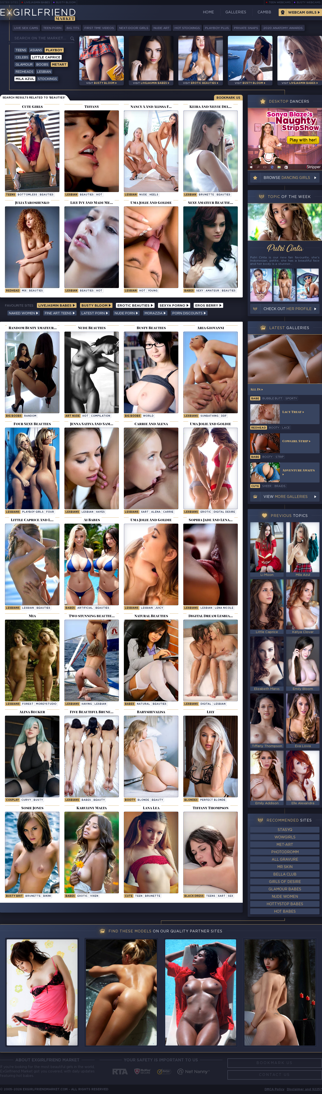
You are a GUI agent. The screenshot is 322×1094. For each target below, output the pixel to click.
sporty (291, 398)
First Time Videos (99, 28)
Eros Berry (208, 305)
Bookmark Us (228, 98)
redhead (12, 291)
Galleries (235, 12)
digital (205, 704)
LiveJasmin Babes (37, 2)
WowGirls (284, 837)
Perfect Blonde (212, 800)
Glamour (24, 64)
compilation (100, 416)
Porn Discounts (189, 313)
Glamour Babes (284, 889)
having (86, 704)
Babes (189, 291)
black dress (194, 896)
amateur (212, 291)
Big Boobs (14, 416)
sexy (199, 291)
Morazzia (155, 313)
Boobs (42, 64)
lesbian (71, 195)
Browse (287, 177)
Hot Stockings (187, 28)
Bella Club (284, 874)
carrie (168, 512)
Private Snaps (246, 28)
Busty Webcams (309, 2)
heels (153, 195)
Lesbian (44, 72)
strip (279, 457)
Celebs (22, 57)
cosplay (12, 800)
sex (230, 896)
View (286, 496)
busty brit (14, 896)
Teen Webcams (280, 2)
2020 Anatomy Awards (283, 28)
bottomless (27, 195)
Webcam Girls (302, 12)
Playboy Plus (217, 28)
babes (86, 800)
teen (138, 896)
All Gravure (285, 859)
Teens (21, 50)
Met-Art (284, 844)
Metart (59, 64)
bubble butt (272, 398)
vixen (94, 896)
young (153, 291)
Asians (36, 50)
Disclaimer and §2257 (304, 1089)
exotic (82, 896)
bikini (47, 896)
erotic (205, 512)
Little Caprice (46, 57)
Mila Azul (25, 79)
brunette (206, 195)
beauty (99, 800)
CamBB (264, 12)
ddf (224, 416)
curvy (26, 800)
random (30, 416)
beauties (47, 195)
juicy (159, 608)
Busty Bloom (66, 2)
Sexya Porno (174, 305)
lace (286, 428)
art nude (72, 416)
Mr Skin (285, 867)
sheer (266, 486)
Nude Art (161, 28)
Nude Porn (126, 313)
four (50, 512)
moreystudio (46, 704)
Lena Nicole (224, 608)
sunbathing (209, 416)
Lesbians (191, 416)
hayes (100, 512)
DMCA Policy (274, 1089)
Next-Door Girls (133, 28)
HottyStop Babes (285, 904)
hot (99, 195)
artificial (85, 608)
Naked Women (23, 313)
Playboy (54, 50)
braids (280, 486)
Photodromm (285, 852)
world (148, 416)
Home (208, 12)
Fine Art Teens (60, 313)
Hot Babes (285, 911)
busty (38, 800)
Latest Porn (94, 313)
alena (156, 512)
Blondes (191, 800)
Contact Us (274, 1074)
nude (143, 195)
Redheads (24, 72)
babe (255, 398)
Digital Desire (224, 512)
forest (27, 704)
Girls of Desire (285, 881)
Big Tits (73, 28)
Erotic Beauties (135, 305)
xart (145, 512)
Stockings (47, 79)
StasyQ (285, 829)
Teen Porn (52, 28)
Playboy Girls (33, 512)
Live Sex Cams (26, 28)
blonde (143, 800)
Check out (288, 309)
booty (130, 800)
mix (24, 291)
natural (143, 704)
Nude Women (285, 896)
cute (129, 896)
